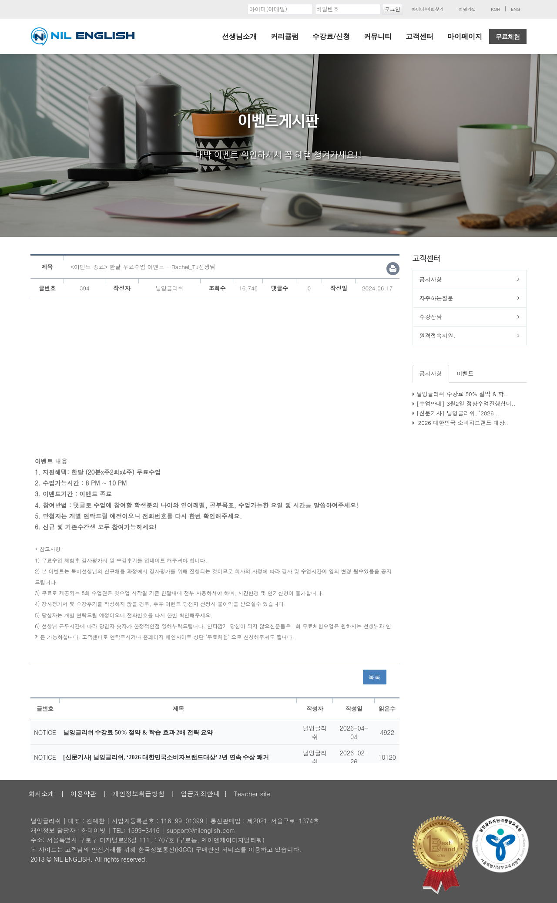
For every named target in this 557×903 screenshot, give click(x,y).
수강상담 (430, 317)
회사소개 (41, 793)
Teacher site (252, 793)
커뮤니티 (378, 36)
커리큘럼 (285, 36)
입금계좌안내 (200, 793)
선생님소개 (239, 36)
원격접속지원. (437, 335)
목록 (375, 677)
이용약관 (83, 793)
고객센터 (419, 36)
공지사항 (430, 279)
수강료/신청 (331, 36)
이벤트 (465, 373)
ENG (515, 9)
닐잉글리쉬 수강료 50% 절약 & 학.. (462, 394)
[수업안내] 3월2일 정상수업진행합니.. (466, 403)
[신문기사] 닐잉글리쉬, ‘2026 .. (458, 413)
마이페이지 (464, 36)
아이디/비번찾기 (427, 9)
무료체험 (508, 36)
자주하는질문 (436, 298)
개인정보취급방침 (138, 793)
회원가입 (467, 9)
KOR (495, 9)
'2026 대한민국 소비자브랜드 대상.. (462, 422)
